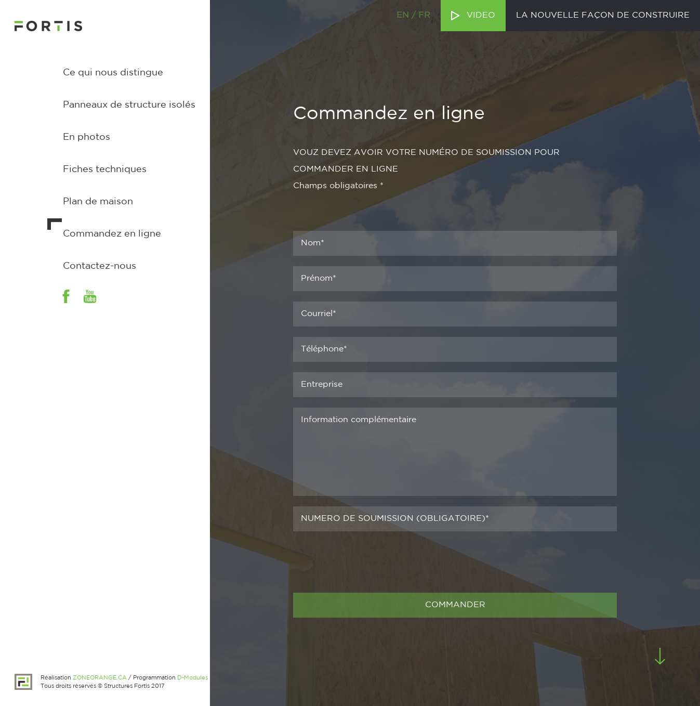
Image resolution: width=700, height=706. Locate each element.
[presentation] (372, 562)
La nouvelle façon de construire (603, 15)
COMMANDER (455, 605)
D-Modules (192, 678)
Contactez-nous (99, 266)
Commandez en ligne (112, 234)
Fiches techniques (105, 169)
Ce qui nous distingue (113, 73)
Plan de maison (98, 202)
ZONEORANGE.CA (100, 678)
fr (424, 15)
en (403, 15)
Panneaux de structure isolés (129, 105)
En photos (86, 137)
